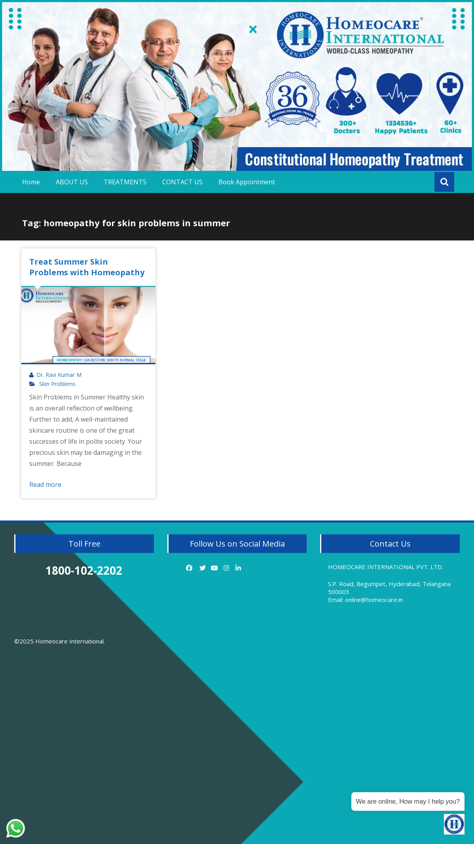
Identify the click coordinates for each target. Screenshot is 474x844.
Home (31, 182)
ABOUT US (72, 182)
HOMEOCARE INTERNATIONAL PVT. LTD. (385, 567)
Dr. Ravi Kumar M (59, 375)
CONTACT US (182, 182)
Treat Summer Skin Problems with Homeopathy (86, 267)
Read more (45, 484)
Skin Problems (57, 384)
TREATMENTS (125, 182)
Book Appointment (246, 182)
